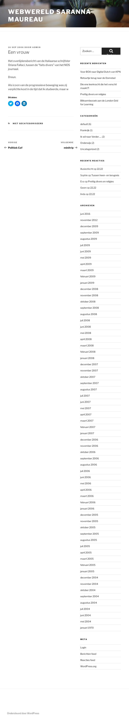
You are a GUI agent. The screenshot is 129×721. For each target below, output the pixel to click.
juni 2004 (85, 615)
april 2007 (85, 414)
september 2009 (89, 232)
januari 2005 (87, 571)
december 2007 (89, 364)
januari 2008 (87, 358)
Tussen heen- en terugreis (105, 175)
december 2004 (89, 577)
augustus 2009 (88, 238)
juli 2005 (85, 546)
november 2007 (89, 370)
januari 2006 (87, 508)
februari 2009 (87, 276)
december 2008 (89, 289)
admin (36, 47)
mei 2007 (85, 408)
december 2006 (89, 439)
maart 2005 (87, 558)
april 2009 (86, 264)
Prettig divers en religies (93, 94)
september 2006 (89, 458)
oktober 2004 (87, 590)
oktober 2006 (87, 452)
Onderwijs (85, 142)
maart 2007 (86, 420)
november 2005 (89, 521)
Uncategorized (88, 149)
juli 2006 (85, 471)
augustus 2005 (88, 539)
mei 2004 (85, 621)
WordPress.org (88, 666)
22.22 (100, 168)
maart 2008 (87, 345)
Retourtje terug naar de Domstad (97, 77)
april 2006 (86, 489)
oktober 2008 (87, 301)
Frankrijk (85, 130)
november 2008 (89, 295)
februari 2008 (87, 351)
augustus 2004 (88, 602)
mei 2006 (85, 483)
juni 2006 (85, 477)
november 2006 (89, 445)
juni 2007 (85, 401)
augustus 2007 (88, 389)
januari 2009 (87, 282)
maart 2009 (87, 270)
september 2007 (89, 383)
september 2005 (89, 533)
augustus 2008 (88, 314)
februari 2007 (87, 427)
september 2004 (89, 596)
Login (83, 647)
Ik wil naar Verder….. (90, 136)
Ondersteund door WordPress (23, 713)
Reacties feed (87, 660)
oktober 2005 (87, 527)
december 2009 (89, 226)
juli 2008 (85, 320)
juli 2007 (85, 395)
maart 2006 (87, 496)
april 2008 (86, 339)
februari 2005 (87, 564)
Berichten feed (88, 653)
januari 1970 (87, 627)
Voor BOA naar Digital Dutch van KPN (100, 71)
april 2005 (86, 552)
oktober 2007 (87, 376)
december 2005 (89, 514)
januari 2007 (87, 433)
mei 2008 (85, 332)
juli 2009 (85, 245)
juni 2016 (85, 213)
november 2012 (88, 220)
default (84, 124)
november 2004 (89, 583)
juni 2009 (85, 251)
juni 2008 (85, 326)
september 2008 (89, 307)
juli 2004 (85, 608)
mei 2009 (85, 257)
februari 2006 (87, 502)
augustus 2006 (88, 464)
